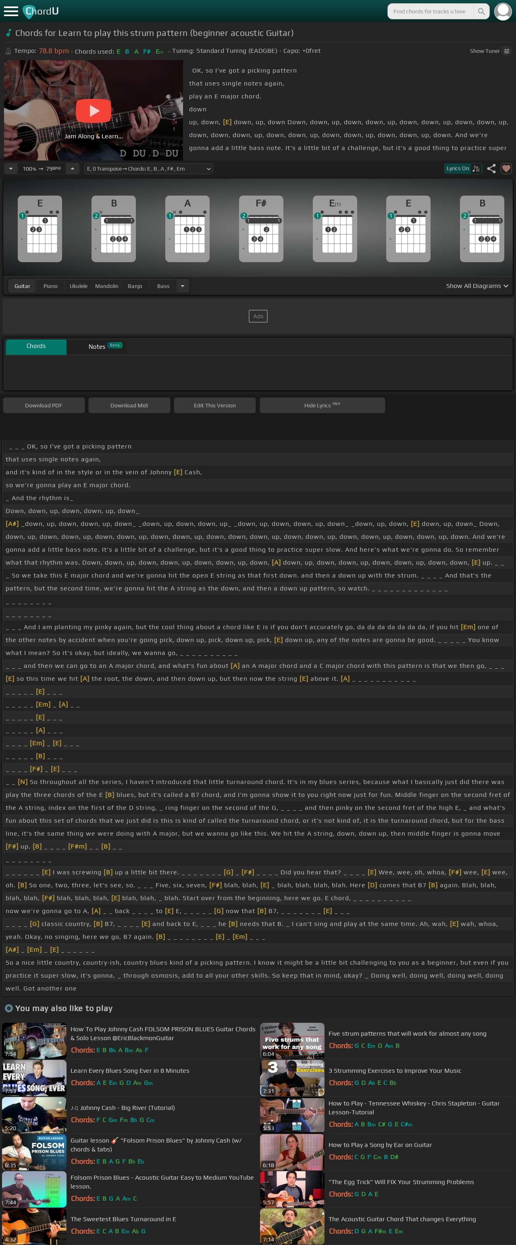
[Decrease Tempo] (11, 168)
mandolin (107, 286)
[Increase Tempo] (72, 168)
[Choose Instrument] (183, 285)
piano (51, 286)
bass (163, 286)
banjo (135, 286)
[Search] (481, 11)
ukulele (78, 286)
